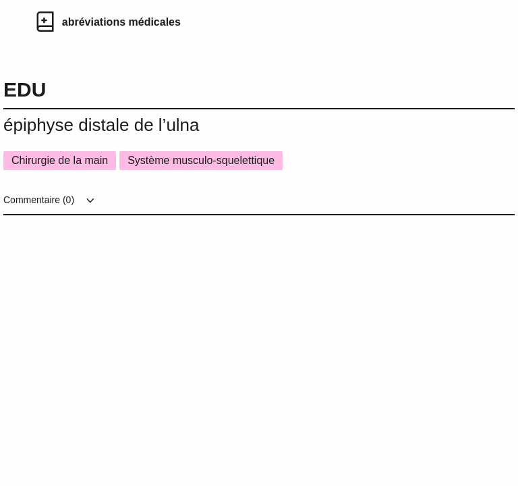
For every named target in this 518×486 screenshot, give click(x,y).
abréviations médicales (121, 22)
